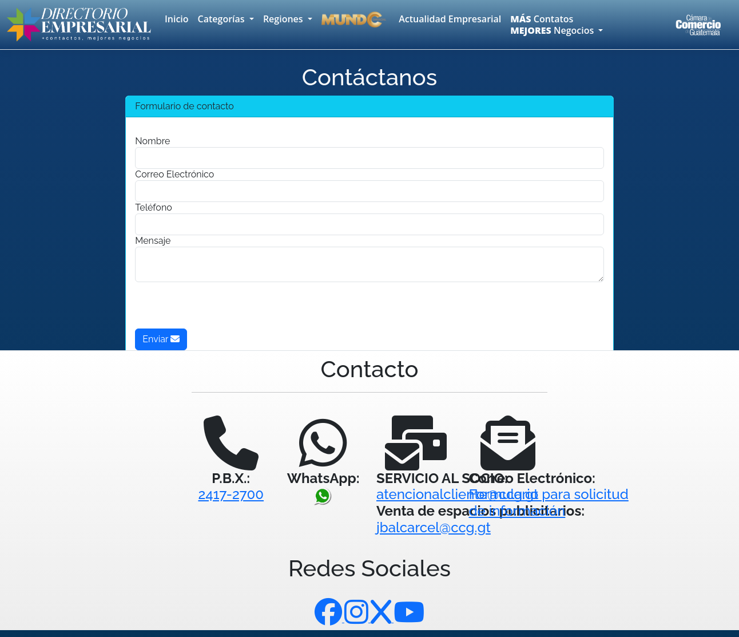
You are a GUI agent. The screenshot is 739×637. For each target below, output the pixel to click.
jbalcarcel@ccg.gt (433, 527)
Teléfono (153, 207)
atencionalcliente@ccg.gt (457, 494)
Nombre (152, 141)
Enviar (161, 339)
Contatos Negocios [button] (553, 25)
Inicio (177, 19)
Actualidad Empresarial (450, 19)
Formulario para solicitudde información (549, 502)
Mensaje (152, 240)
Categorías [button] (222, 19)
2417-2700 (231, 494)
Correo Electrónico (174, 174)
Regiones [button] (284, 19)
